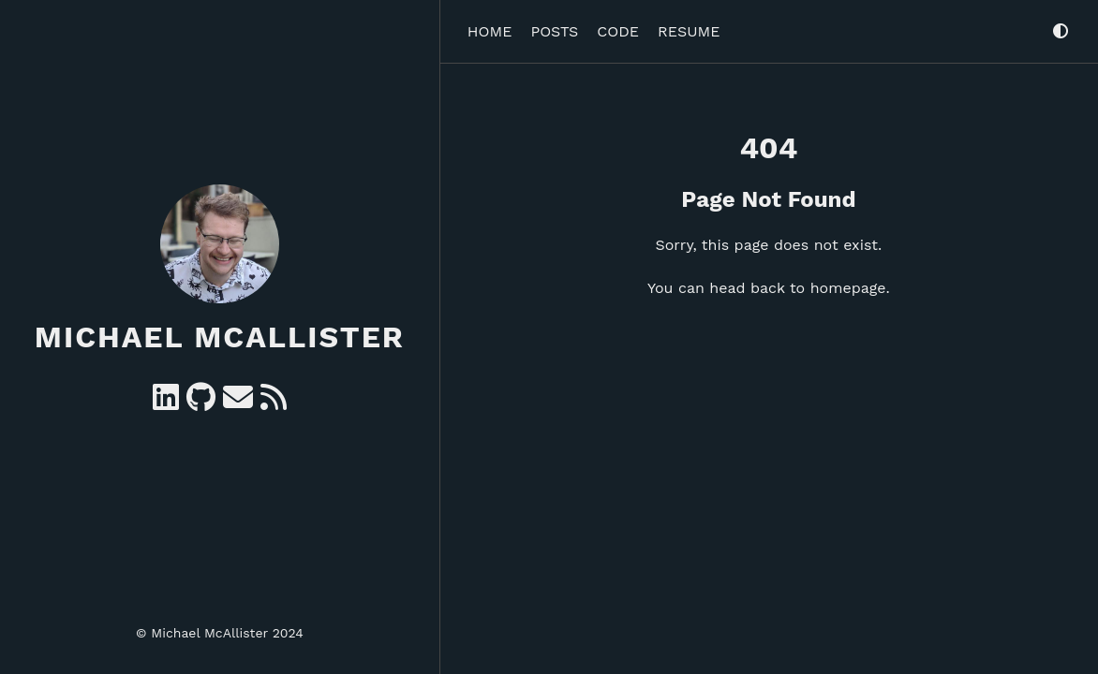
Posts (554, 31)
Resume (689, 31)
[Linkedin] (166, 403)
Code (618, 31)
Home (489, 31)
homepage (848, 288)
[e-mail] (238, 403)
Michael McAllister (220, 337)
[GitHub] (200, 403)
